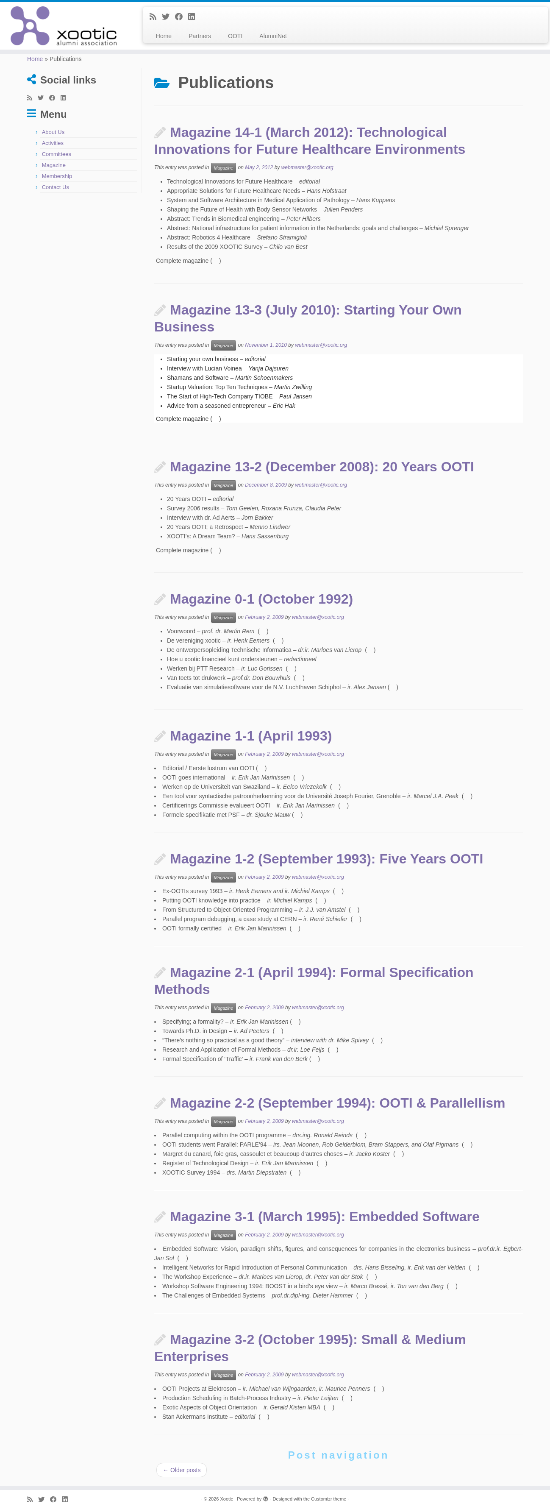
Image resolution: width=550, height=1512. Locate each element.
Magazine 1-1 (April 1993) (251, 735)
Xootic (226, 1498)
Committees (56, 154)
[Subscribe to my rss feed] (156, 17)
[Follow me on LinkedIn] (194, 17)
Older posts (181, 1470)
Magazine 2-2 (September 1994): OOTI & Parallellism (337, 1103)
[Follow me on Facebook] (181, 17)
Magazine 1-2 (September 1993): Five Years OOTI (326, 858)
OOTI (235, 36)
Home (164, 36)
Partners (200, 36)
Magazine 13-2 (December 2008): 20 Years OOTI (322, 466)
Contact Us (55, 187)
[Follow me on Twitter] (168, 17)
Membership (57, 176)
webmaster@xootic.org (307, 168)
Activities (53, 143)
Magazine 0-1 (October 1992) (261, 599)
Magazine (54, 165)
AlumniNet (273, 36)
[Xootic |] (63, 25)
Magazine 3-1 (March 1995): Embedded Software (325, 1216)
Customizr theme (328, 1498)
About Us (53, 132)
